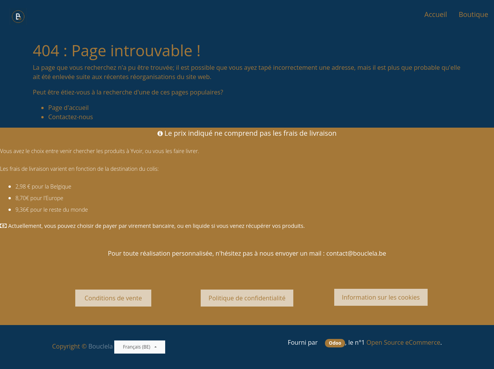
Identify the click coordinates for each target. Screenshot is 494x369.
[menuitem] (436, 14)
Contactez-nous (70, 117)
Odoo (335, 343)
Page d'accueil (68, 107)
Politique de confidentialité (246, 298)
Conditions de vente (113, 298)
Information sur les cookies (381, 297)
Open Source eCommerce (403, 342)
